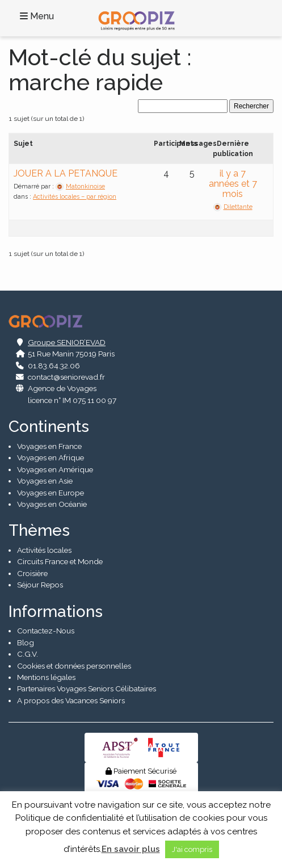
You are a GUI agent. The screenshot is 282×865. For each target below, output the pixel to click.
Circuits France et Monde (60, 561)
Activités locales (44, 550)
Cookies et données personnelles (74, 665)
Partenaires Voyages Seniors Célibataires (86, 688)
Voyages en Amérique (55, 469)
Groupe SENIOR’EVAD (67, 342)
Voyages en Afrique (50, 457)
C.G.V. (27, 653)
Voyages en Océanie (52, 504)
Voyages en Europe (50, 492)
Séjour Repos (40, 584)
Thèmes (39, 530)
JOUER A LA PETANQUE (65, 173)
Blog (25, 642)
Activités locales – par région (74, 196)
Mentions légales (46, 677)
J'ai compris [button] (192, 849)
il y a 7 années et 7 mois (233, 183)
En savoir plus (131, 849)
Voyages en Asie (45, 480)
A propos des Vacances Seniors (71, 700)
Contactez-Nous (45, 630)
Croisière (32, 573)
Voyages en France (49, 446)
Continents (49, 426)
